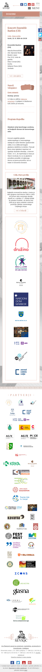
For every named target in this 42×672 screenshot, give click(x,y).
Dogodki (10, 14)
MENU (36, 8)
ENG (38, 3)
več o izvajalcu (15, 76)
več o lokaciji (21, 210)
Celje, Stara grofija (14, 36)
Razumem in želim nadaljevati (18, 668)
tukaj (25, 670)
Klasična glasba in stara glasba (21, 657)
